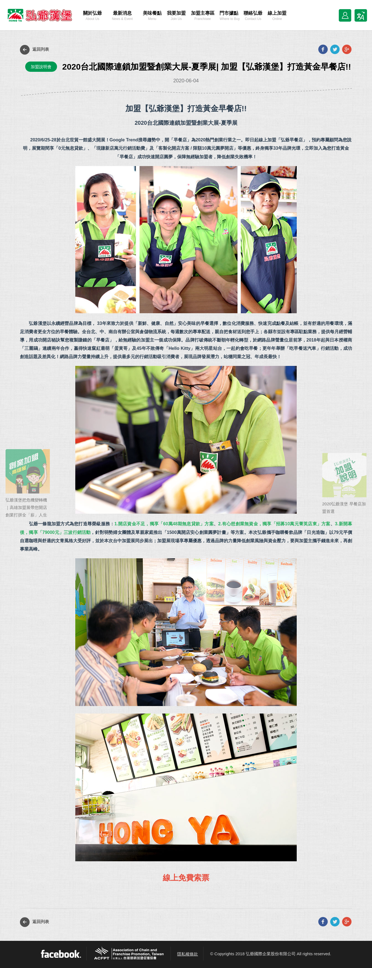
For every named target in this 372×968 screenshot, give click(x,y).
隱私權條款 (187, 954)
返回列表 (34, 50)
